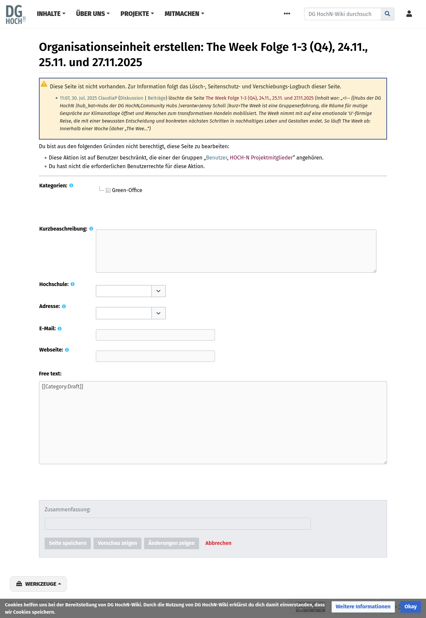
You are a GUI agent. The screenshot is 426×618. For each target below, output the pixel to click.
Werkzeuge (40, 583)
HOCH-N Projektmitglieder (261, 157)
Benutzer (216, 157)
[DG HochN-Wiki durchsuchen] (342, 14)
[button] (158, 291)
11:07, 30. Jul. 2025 (78, 98)
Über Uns (90, 14)
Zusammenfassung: (68, 509)
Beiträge (157, 98)
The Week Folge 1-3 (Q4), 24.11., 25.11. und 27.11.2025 (260, 98)
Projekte (134, 14)
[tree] (179, 203)
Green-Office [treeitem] (123, 190)
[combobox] (124, 291)
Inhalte (49, 14)
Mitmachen (182, 14)
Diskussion (131, 98)
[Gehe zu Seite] (387, 14)
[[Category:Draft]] (213, 422)
